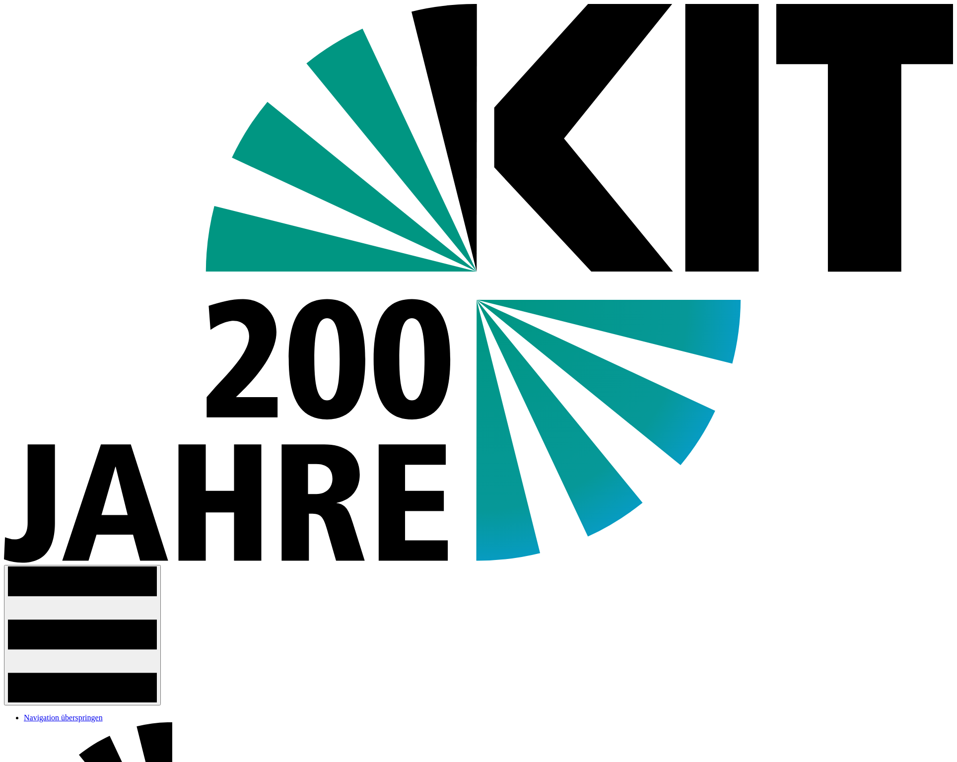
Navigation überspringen (63, 717)
